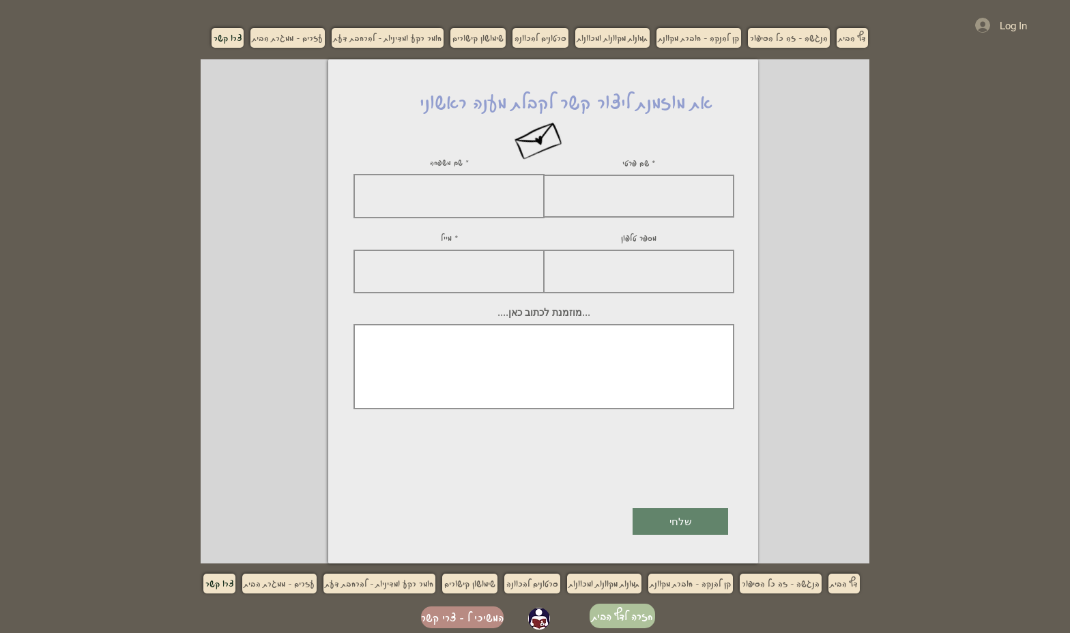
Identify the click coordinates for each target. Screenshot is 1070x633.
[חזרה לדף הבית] (622, 616)
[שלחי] (680, 521)
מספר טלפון (638, 238)
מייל (446, 238)
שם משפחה (446, 162)
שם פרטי (635, 163)
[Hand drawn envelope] (538, 137)
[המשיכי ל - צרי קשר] (462, 617)
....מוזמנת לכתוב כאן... (543, 312)
